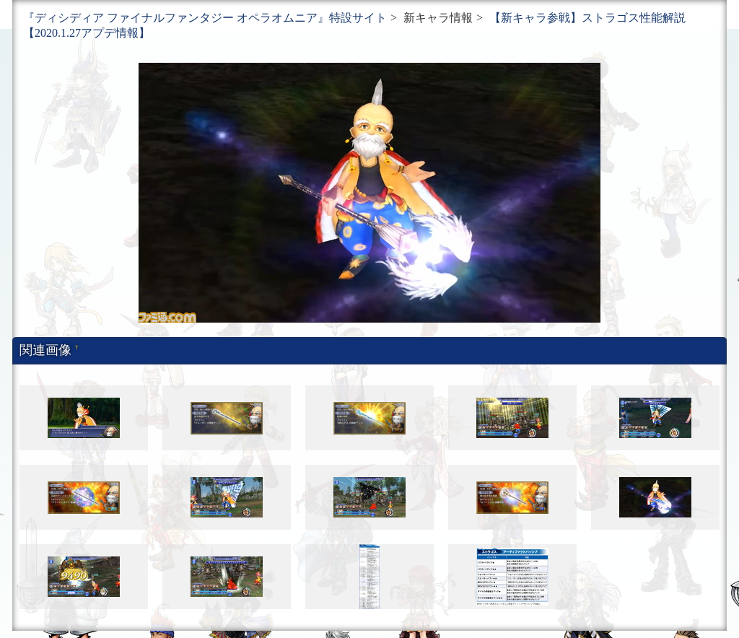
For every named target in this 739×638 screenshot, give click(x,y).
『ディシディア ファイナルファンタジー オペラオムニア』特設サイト (205, 18)
